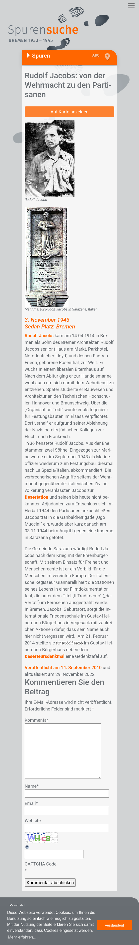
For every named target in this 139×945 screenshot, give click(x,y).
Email (31, 803)
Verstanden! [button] (114, 925)
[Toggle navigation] (131, 5)
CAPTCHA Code (41, 863)
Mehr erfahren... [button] (22, 937)
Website (33, 820)
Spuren (41, 55)
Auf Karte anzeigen (69, 111)
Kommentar (36, 720)
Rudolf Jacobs (39, 335)
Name (32, 786)
